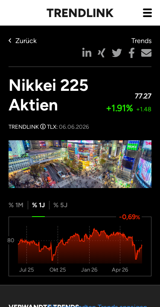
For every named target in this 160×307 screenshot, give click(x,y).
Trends (141, 41)
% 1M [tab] (16, 205)
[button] (86, 53)
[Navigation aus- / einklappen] (147, 12)
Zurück (23, 41)
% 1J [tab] (38, 205)
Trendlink (80, 13)
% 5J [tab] (60, 205)
